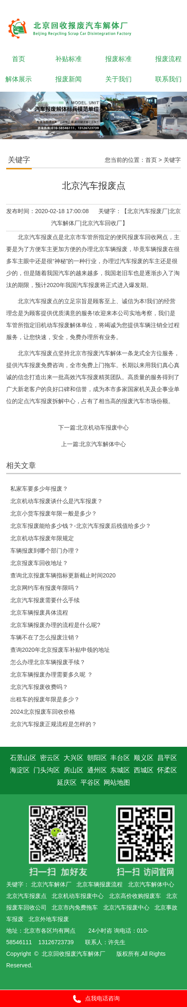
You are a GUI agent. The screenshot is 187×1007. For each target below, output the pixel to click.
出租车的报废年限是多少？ (45, 699)
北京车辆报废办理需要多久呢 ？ (51, 674)
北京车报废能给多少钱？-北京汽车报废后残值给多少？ (80, 525)
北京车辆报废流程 (99, 884)
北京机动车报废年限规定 (42, 538)
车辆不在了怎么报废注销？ (45, 637)
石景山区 (23, 757)
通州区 (97, 770)
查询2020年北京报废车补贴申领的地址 (60, 649)
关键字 (172, 160)
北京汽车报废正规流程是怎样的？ (53, 724)
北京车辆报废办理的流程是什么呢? (55, 625)
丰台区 (120, 757)
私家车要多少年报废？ (39, 488)
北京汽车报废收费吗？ (39, 687)
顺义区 (144, 757)
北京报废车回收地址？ (39, 563)
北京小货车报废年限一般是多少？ (53, 513)
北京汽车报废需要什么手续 (45, 600)
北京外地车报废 (48, 919)
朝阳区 (97, 757)
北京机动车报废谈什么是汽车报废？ (56, 501)
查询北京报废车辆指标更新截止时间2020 (63, 575)
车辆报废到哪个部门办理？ (45, 550)
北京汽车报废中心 (126, 907)
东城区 (120, 770)
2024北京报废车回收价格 (42, 711)
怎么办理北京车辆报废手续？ (47, 662)
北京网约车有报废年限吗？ (45, 587)
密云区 (50, 757)
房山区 (73, 770)
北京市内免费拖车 (75, 907)
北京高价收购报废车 (135, 896)
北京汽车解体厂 (51, 884)
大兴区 (73, 757)
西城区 (144, 770)
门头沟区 (46, 770)
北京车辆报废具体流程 (39, 612)
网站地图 (117, 782)
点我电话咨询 (93, 999)
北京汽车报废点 (26, 896)
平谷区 (90, 782)
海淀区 (20, 770)
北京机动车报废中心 (103, 427)
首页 (151, 160)
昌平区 (167, 757)
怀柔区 (167, 770)
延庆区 (67, 782)
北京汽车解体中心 (103, 444)
